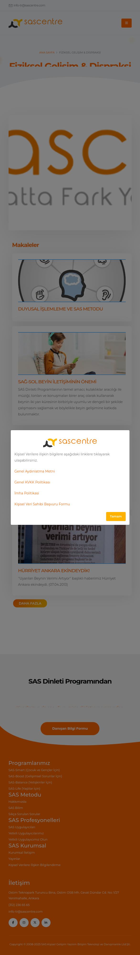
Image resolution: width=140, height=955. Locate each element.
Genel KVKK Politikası (32, 482)
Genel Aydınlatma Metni (35, 471)
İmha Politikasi (27, 493)
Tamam (116, 516)
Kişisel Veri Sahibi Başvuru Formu (42, 504)
